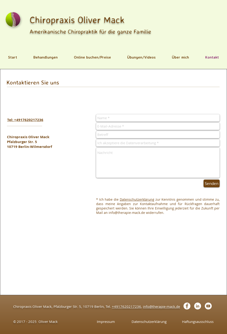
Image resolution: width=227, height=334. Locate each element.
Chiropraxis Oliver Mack (77, 19)
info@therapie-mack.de (127, 212)
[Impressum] (106, 321)
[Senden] (212, 183)
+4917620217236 (126, 306)
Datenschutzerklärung (137, 199)
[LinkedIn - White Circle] (197, 306)
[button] (45, 57)
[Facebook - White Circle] (186, 306)
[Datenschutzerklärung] (149, 321)
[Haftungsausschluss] (198, 321)
